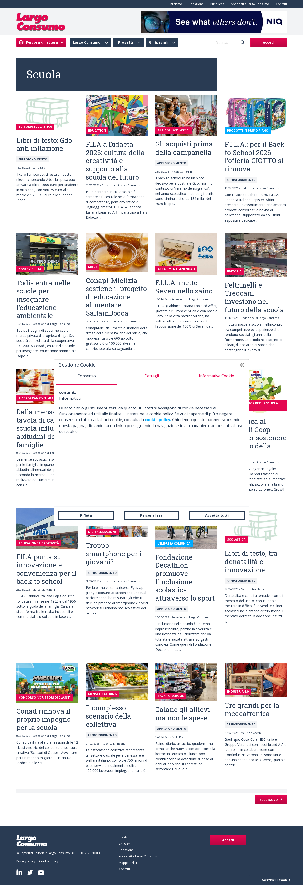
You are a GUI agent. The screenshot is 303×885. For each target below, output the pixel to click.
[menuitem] (174, 4)
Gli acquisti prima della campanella (184, 148)
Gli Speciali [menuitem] (158, 42)
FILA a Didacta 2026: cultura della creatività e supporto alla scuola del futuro (115, 160)
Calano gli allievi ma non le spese (182, 713)
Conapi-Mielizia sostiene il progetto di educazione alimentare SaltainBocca (116, 297)
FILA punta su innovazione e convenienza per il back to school (46, 569)
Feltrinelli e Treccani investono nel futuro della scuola (254, 297)
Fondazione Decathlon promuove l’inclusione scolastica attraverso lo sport (185, 578)
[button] (242, 365)
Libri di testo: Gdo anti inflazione (44, 144)
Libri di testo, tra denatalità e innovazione (251, 561)
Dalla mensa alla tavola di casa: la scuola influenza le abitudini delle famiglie (46, 428)
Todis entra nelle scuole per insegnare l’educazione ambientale (43, 299)
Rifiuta (86, 515)
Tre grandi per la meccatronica (252, 709)
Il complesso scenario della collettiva (108, 716)
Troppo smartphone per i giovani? (114, 553)
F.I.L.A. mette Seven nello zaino (184, 286)
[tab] (86, 378)
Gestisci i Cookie (276, 880)
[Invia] (242, 42)
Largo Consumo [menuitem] (86, 42)
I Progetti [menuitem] (124, 42)
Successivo (269, 800)
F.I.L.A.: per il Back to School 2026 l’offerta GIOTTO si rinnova (255, 156)
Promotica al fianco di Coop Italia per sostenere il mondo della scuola (256, 437)
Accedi (268, 42)
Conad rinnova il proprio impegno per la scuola (43, 719)
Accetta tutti (217, 515)
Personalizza (151, 515)
